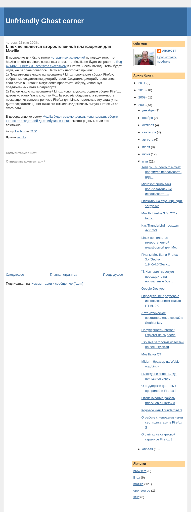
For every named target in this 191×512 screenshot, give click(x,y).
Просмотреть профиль (167, 59)
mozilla (21, 137)
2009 (142, 97)
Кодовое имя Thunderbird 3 (162, 410)
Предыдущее (113, 274)
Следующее (15, 274)
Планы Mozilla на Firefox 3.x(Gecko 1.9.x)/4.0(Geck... (160, 259)
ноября (148, 118)
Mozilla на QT (151, 354)
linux (136, 477)
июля (146, 147)
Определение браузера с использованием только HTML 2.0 (161, 301)
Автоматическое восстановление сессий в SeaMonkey (162, 318)
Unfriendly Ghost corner (45, 21)
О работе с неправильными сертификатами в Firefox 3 (162, 422)
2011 (142, 83)
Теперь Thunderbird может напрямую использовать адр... (162, 172)
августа (148, 139)
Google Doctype (153, 288)
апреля (148, 449)
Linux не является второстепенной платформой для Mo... (160, 242)
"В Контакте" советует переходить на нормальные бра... (158, 276)
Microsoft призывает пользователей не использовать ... (157, 189)
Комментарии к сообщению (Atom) (57, 283)
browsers (139, 471)
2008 (142, 105)
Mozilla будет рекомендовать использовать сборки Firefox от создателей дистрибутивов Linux (62, 119)
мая (145, 161)
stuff (136, 497)
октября (148, 125)
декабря (148, 110)
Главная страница (63, 274)
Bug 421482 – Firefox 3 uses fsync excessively (64, 64)
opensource (141, 490)
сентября (149, 132)
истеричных (59, 57)
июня (146, 154)
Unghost (169, 50)
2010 (142, 90)
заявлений (77, 57)
